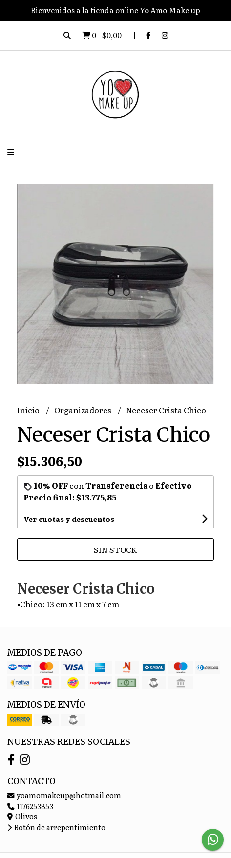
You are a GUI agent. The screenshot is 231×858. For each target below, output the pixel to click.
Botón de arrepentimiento (56, 827)
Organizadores (83, 410)
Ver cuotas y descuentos (68, 519)
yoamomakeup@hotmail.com (64, 795)
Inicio (29, 410)
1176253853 (30, 806)
